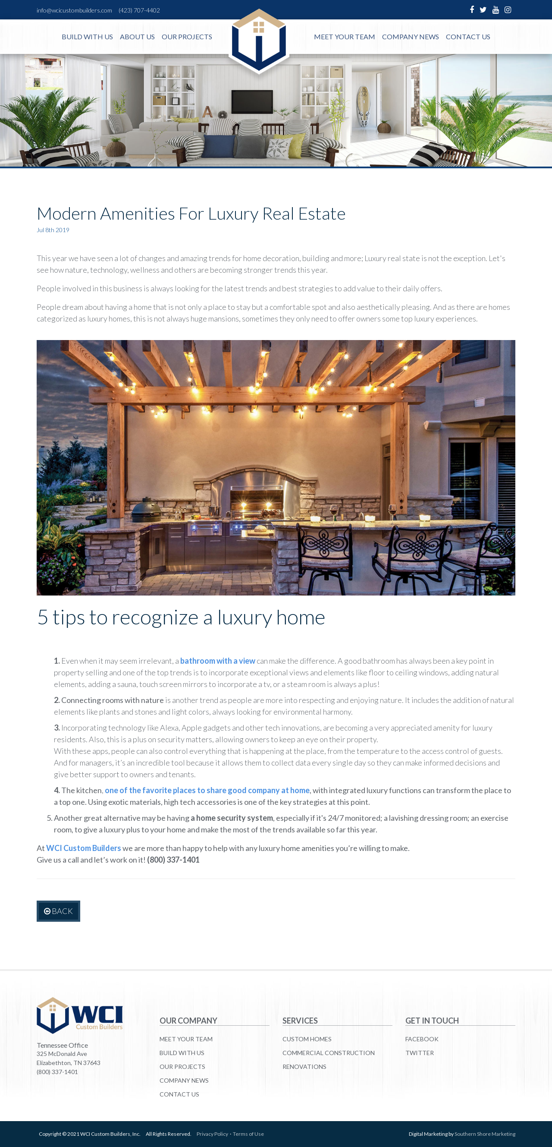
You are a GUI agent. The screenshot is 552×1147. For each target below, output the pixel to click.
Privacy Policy (212, 1134)
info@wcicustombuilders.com (74, 10)
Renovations (304, 1066)
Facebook (422, 1039)
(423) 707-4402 (139, 10)
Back (58, 911)
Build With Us (87, 36)
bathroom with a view (217, 660)
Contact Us (468, 36)
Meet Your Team (344, 36)
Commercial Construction (328, 1052)
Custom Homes (307, 1039)
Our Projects (187, 36)
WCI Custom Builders (83, 848)
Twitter (419, 1052)
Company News (410, 36)
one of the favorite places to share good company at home (207, 790)
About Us (137, 36)
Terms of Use (248, 1134)
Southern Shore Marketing (485, 1134)
